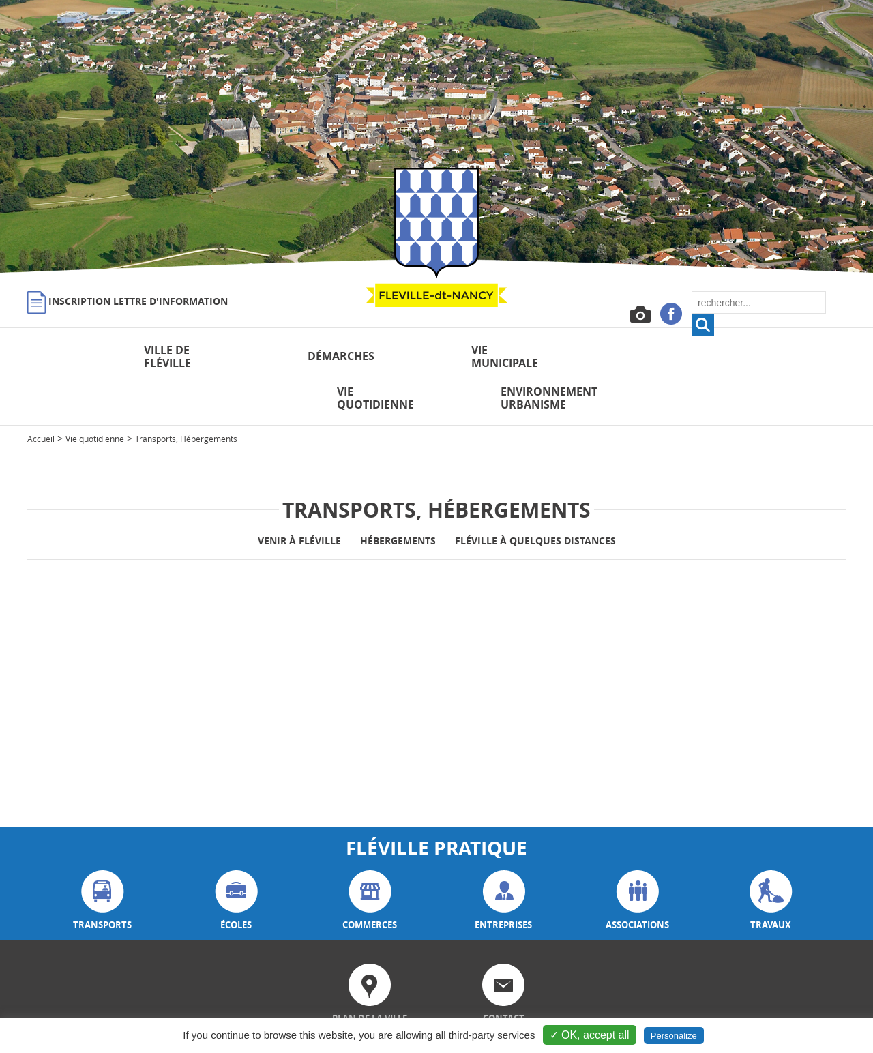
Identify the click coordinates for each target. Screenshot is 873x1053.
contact (503, 952)
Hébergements (398, 498)
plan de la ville (369, 952)
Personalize (674, 1035)
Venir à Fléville (299, 498)
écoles (236, 859)
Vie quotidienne (94, 396)
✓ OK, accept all (590, 1035)
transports (102, 859)
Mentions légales (674, 1015)
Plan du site (802, 1015)
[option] (436, 136)
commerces (369, 859)
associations (637, 859)
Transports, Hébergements (186, 396)
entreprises (503, 859)
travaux (771, 859)
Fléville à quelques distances (535, 498)
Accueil (41, 396)
